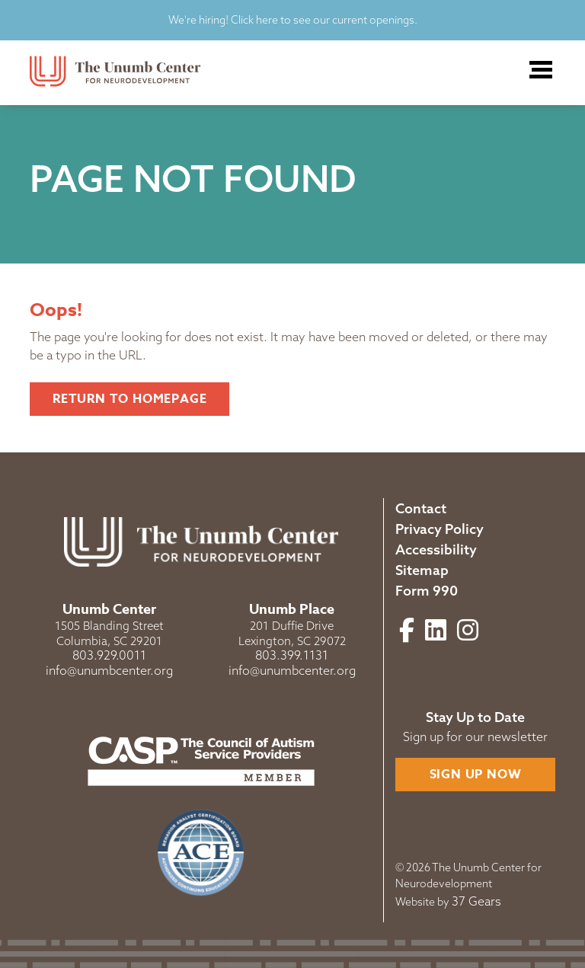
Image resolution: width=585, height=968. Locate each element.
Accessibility (436, 549)
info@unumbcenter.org (109, 670)
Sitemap (422, 570)
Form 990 (426, 590)
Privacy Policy (439, 529)
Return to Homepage (129, 399)
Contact (420, 508)
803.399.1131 (291, 655)
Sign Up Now (476, 774)
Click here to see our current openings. (323, 20)
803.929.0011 (109, 655)
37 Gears (476, 901)
